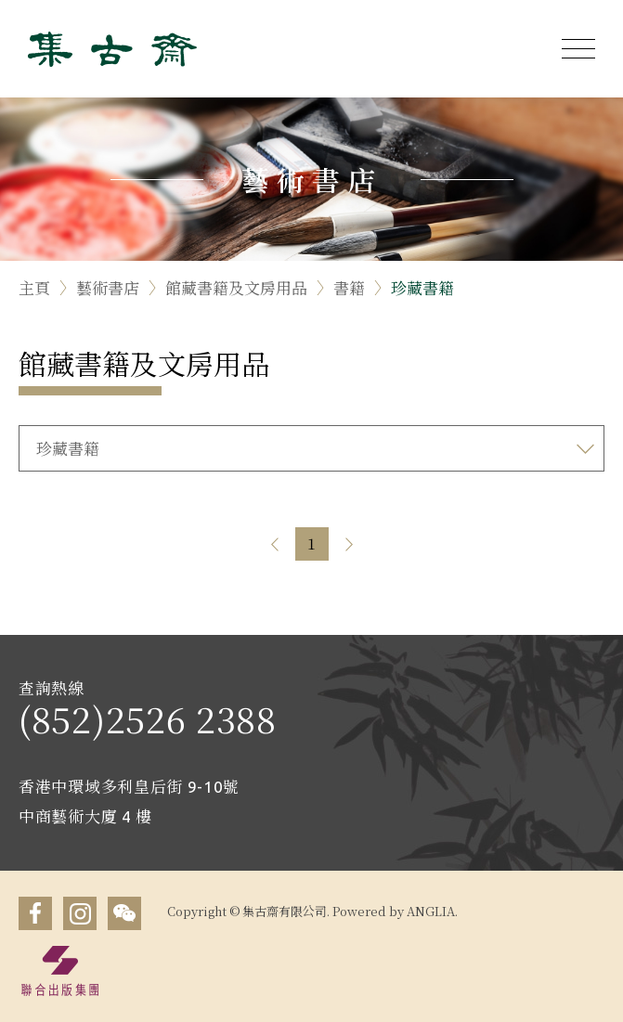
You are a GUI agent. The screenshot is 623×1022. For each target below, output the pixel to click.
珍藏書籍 (422, 287)
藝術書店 (107, 287)
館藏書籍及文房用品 (236, 287)
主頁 (34, 287)
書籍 (349, 287)
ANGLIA (431, 911)
